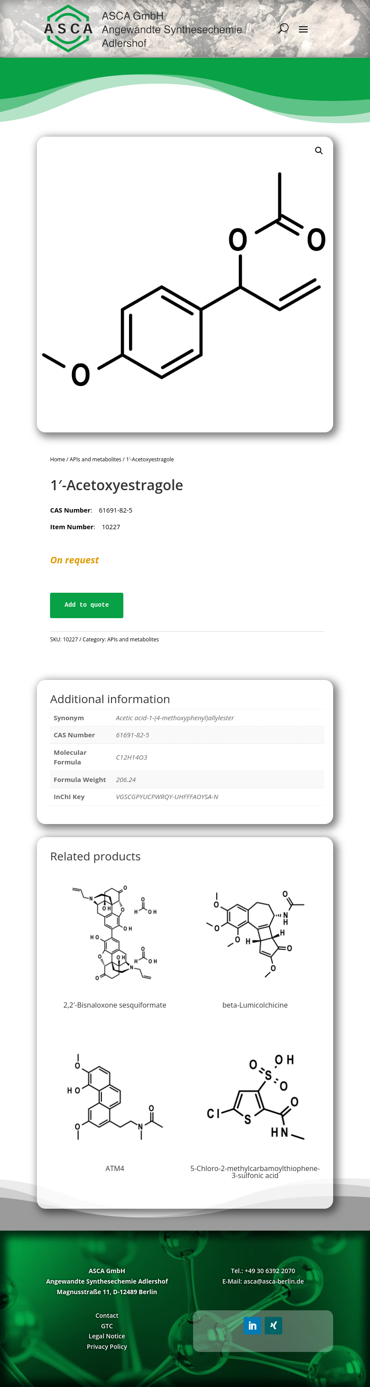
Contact (106, 1315)
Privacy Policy (107, 1346)
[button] (319, 151)
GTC (107, 1326)
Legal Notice (107, 1336)
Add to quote (87, 605)
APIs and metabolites (96, 459)
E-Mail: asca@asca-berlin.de (263, 1281)
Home (57, 459)
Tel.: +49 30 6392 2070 (263, 1271)
